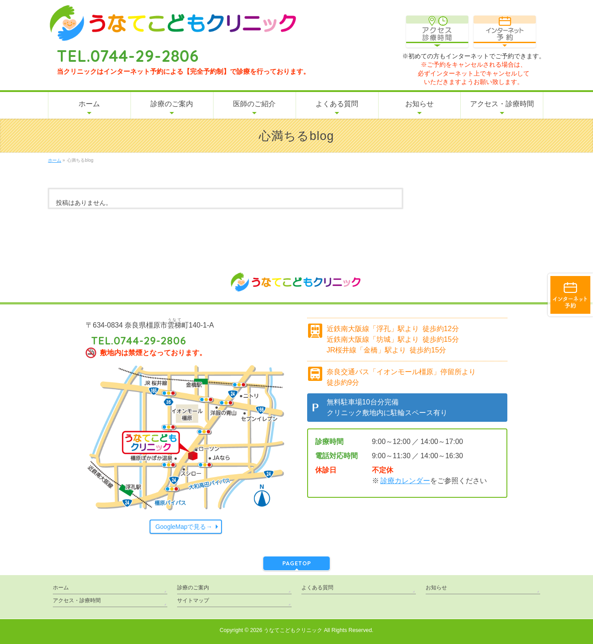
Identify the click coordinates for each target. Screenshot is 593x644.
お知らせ (436, 587)
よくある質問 (317, 587)
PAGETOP (296, 563)
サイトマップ (193, 600)
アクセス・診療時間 (77, 600)
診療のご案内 (193, 587)
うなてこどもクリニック (293, 630)
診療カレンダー (405, 480)
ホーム (61, 587)
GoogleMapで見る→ (183, 526)
